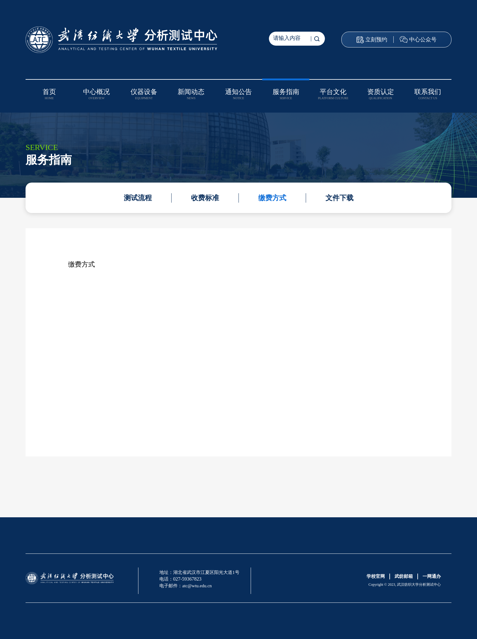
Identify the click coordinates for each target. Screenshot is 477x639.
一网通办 (432, 576)
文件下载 (339, 198)
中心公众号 (423, 40)
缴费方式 (272, 198)
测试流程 (138, 198)
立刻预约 (376, 40)
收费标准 (205, 198)
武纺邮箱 (404, 576)
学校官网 (376, 576)
